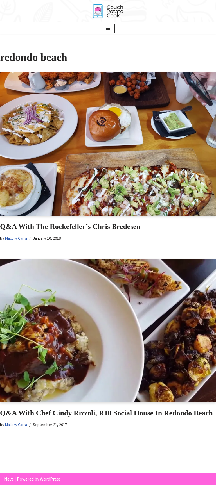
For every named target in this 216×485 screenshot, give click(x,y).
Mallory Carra (16, 238)
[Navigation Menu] (108, 28)
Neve (9, 479)
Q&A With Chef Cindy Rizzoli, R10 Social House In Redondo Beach (106, 413)
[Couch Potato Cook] (108, 11)
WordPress (50, 479)
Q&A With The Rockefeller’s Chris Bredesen (70, 226)
